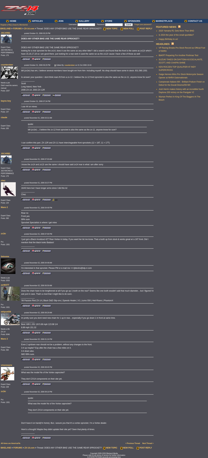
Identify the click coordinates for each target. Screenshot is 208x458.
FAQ (9, 25)
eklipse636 (6, 312)
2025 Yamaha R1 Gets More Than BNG (176, 31)
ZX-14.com (29, 28)
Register (4, 25)
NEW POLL (127, 28)
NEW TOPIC (110, 28)
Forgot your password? (143, 24)
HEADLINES (163, 44)
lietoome (5, 256)
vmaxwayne (6, 365)
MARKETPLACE (162, 21)
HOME (11, 21)
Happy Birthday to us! (168, 39)
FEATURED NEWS (166, 27)
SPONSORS (132, 21)
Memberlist (23, 25)
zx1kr (3, 233)
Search (15, 25)
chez (3, 180)
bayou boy (6, 101)
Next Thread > (147, 443)
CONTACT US (193, 21)
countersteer (7, 65)
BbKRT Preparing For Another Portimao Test (178, 55)
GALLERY (82, 21)
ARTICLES (35, 21)
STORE (106, 21)
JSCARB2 (5, 33)
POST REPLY (144, 28)
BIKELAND (5, 28)
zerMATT (5, 285)
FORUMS (17, 28)
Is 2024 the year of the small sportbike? (176, 35)
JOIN (59, 21)
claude (4, 117)
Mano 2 (4, 207)
